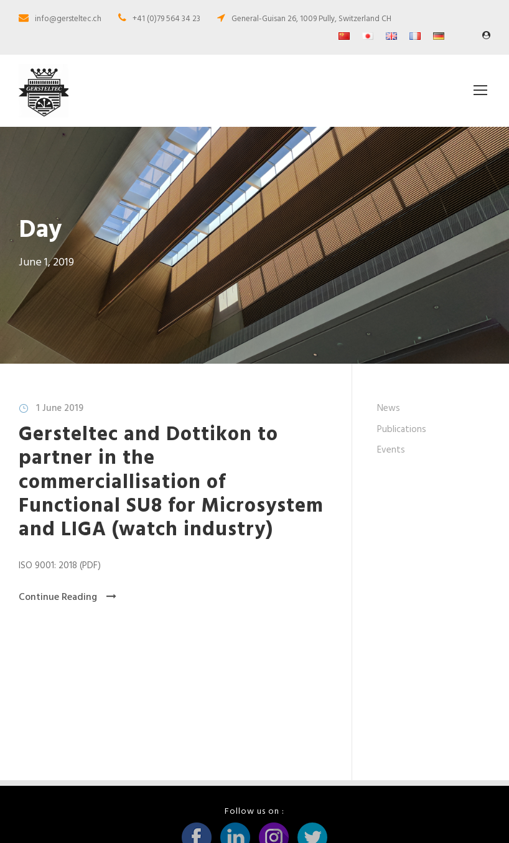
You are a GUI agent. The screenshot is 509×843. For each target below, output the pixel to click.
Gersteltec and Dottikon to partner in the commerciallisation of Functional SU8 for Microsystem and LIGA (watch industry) (171, 494)
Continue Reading (67, 609)
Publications (401, 440)
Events (391, 461)
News (388, 419)
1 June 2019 (59, 419)
